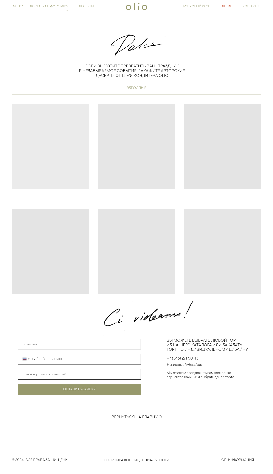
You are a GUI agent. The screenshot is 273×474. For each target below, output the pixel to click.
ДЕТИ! (226, 6)
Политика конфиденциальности (136, 464)
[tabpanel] (136, 196)
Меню (18, 6)
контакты (251, 6)
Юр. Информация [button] (237, 461)
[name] (79, 344)
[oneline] (79, 374)
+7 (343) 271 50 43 (182, 359)
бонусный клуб (196, 6)
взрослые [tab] (136, 88)
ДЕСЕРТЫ (86, 6)
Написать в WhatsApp (184, 366)
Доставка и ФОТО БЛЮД (49, 6)
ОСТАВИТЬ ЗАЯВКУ (79, 389)
